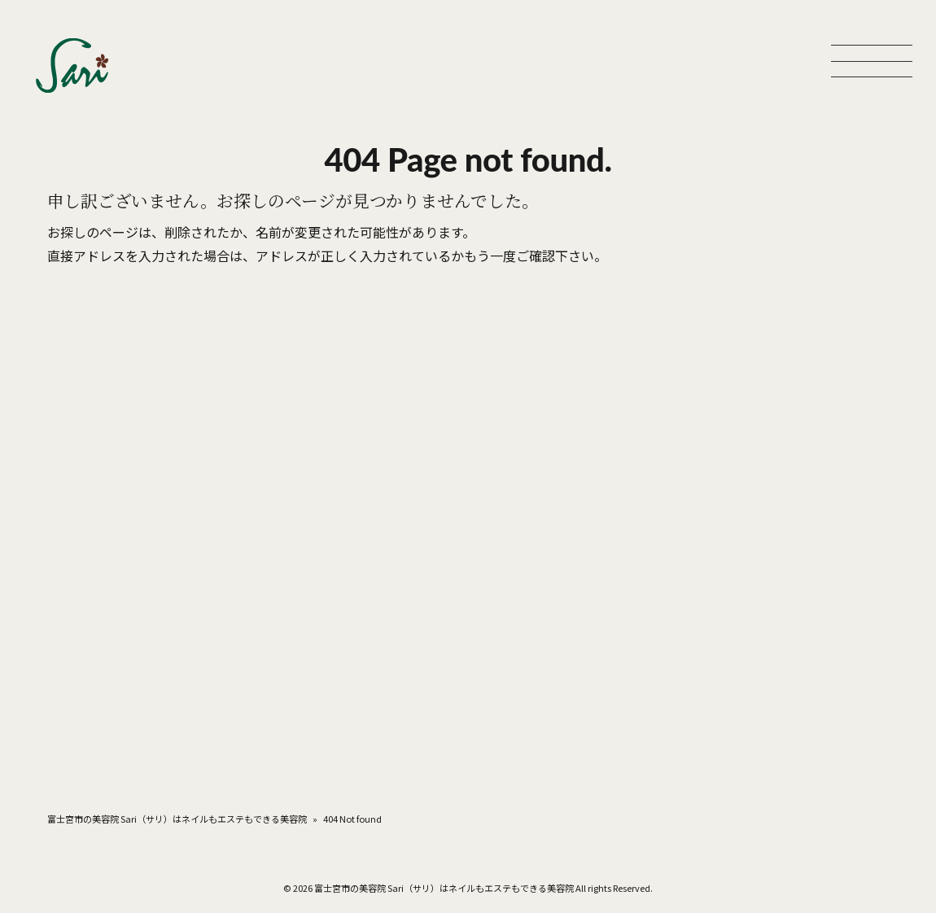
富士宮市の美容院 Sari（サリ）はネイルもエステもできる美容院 (177, 818)
